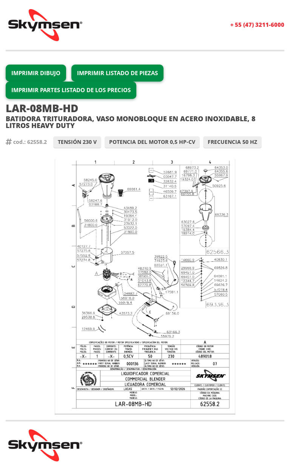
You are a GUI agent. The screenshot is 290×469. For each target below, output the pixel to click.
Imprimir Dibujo (35, 73)
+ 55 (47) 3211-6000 (257, 24)
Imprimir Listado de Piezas (117, 73)
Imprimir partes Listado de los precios (71, 90)
